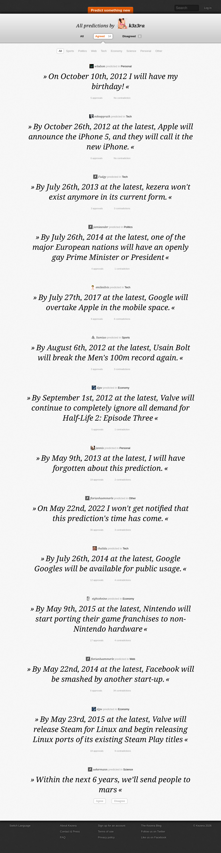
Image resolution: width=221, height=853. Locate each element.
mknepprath (99, 116)
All (82, 36)
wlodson (97, 66)
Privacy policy (106, 837)
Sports (70, 51)
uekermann (98, 769)
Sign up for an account (111, 825)
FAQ (62, 837)
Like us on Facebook (153, 837)
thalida (100, 548)
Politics (82, 51)
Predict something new (110, 11)
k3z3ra (131, 25)
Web (94, 51)
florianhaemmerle (99, 498)
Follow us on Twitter (153, 831)
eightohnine (97, 598)
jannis (97, 448)
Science (131, 51)
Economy (116, 51)
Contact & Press (70, 831)
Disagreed (132, 36)
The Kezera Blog (151, 825)
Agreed (103, 36)
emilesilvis (100, 287)
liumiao (98, 337)
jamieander (98, 227)
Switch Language (20, 825)
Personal (145, 51)
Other (158, 51)
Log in (208, 7)
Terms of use (105, 831)
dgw (97, 388)
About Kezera (68, 825)
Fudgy (99, 177)
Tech (104, 51)
